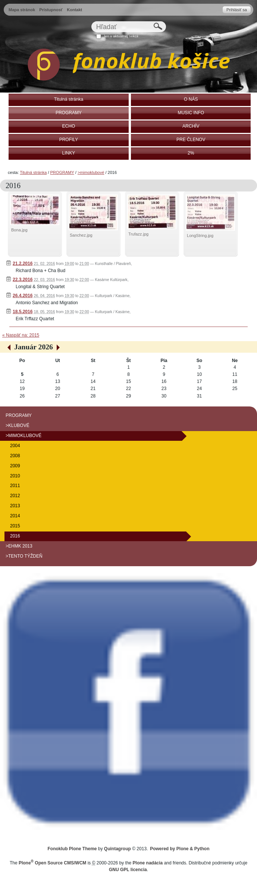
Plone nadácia (148, 863)
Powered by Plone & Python (179, 848)
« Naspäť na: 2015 (20, 335)
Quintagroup (117, 848)
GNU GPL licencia (128, 869)
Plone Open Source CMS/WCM (52, 863)
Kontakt (74, 9)
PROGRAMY (62, 172)
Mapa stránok (22, 9)
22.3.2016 (22, 279)
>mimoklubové (91, 172)
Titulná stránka (33, 172)
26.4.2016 (22, 295)
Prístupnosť (51, 9)
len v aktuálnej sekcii (121, 36)
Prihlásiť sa (236, 9)
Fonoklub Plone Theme (72, 848)
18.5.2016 (22, 311)
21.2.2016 (22, 263)
